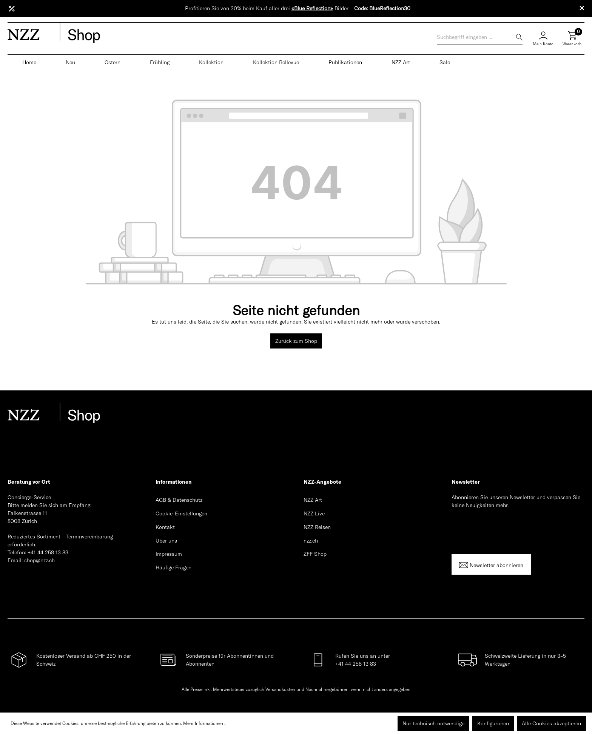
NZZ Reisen (317, 527)
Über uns (166, 540)
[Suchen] (519, 37)
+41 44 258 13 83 (48, 552)
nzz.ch (311, 540)
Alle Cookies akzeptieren (551, 723)
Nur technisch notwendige (433, 723)
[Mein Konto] (543, 37)
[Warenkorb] (572, 41)
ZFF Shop (315, 553)
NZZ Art (313, 500)
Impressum (169, 553)
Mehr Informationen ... (205, 723)
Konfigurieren (493, 723)
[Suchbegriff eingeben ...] (476, 37)
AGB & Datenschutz (179, 500)
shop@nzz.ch (39, 560)
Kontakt (165, 527)
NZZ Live (314, 513)
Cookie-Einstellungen (181, 513)
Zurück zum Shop (296, 341)
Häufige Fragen (173, 567)
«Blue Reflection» (312, 8)
